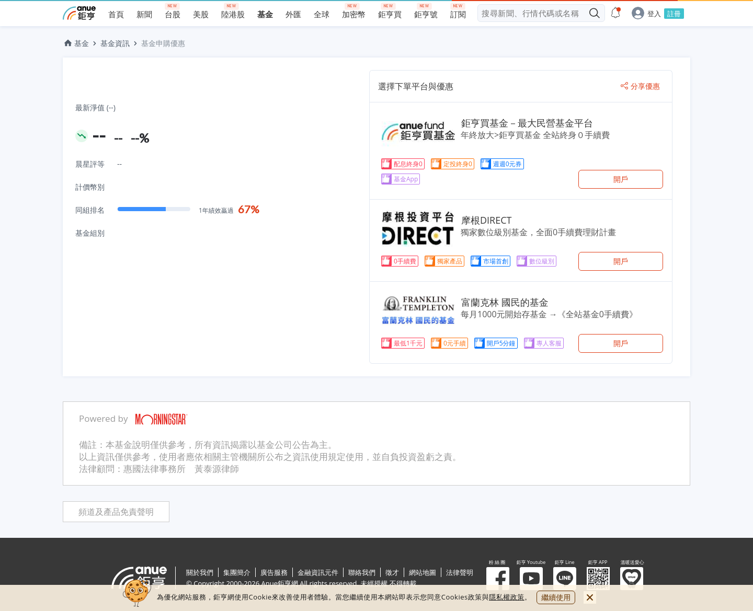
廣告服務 (274, 572)
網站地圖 (422, 572)
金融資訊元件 (318, 572)
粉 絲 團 (497, 578)
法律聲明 (459, 572)
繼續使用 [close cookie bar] (556, 597)
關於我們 (199, 572)
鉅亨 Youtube (531, 578)
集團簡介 (236, 572)
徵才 (392, 572)
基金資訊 (115, 43)
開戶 (620, 179)
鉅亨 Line (564, 578)
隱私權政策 (506, 597)
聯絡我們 (361, 572)
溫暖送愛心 (631, 578)
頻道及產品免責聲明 (116, 512)
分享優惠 (640, 86)
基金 (76, 43)
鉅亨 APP (598, 578)
